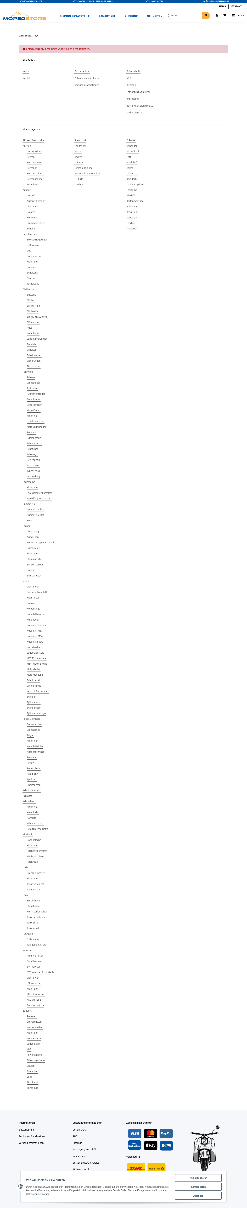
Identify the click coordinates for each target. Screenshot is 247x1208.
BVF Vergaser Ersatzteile (40, 972)
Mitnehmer (33, 184)
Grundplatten (34, 1022)
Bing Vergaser (34, 961)
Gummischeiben (35, 509)
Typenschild (33, 471)
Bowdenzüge (30, 234)
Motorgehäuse (35, 675)
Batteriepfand (82, 71)
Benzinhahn (33, 900)
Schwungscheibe (36, 1060)
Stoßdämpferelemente (39, 498)
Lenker (26, 526)
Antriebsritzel (34, 151)
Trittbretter (33, 465)
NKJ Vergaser (34, 1000)
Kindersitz (132, 173)
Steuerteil (32, 1071)
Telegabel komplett (37, 945)
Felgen (30, 735)
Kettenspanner (35, 179)
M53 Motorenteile (37, 658)
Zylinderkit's (33, 702)
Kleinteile (32, 262)
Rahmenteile (34, 438)
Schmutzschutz (35, 823)
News (222, 6)
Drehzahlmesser (36, 873)
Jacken (78, 157)
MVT (29, 1049)
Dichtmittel (132, 151)
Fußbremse (33, 245)
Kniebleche (33, 812)
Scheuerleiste (34, 443)
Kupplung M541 (35, 636)
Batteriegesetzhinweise (139, 106)
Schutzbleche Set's (37, 829)
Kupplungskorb (35, 642)
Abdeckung (33, 531)
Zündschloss (33, 366)
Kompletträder (35, 746)
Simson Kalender (84, 168)
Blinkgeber (33, 311)
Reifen (30, 763)
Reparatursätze (35, 1005)
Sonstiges (132, 217)
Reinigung (132, 206)
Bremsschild (33, 730)
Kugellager (33, 620)
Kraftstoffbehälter (37, 911)
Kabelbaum (33, 333)
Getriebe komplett (37, 592)
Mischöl (130, 195)
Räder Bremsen (31, 719)
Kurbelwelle (33, 647)
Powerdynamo (34, 1055)
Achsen (31, 377)
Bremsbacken (34, 724)
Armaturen (33, 537)
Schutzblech (29, 801)
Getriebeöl (132, 162)
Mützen (79, 162)
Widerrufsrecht (134, 112)
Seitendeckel (34, 460)
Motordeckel (33, 669)
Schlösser (28, 796)
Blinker (31, 300)
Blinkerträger (34, 306)
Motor (26, 581)
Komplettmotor (35, 614)
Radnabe (32, 757)
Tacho (26, 867)
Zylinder (31, 697)
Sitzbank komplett (37, 851)
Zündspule (32, 1088)
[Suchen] (185, 15)
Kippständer (33, 410)
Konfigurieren (198, 1186)
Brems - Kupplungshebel (40, 542)
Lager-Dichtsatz (35, 653)
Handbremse (34, 256)
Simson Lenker (35, 564)
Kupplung (32, 267)
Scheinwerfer (34, 355)
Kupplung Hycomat (37, 625)
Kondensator (34, 1038)
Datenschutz (133, 71)
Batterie (31, 295)
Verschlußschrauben (38, 691)
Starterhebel (34, 575)
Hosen (78, 151)
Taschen (79, 184)
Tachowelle (33, 284)
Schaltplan (132, 212)
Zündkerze (32, 1082)
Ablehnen (198, 1195)
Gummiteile (29, 504)
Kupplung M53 (35, 631)
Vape (29, 1077)
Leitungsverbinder (37, 339)
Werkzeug (131, 228)
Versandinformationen (87, 85)
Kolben (31, 603)
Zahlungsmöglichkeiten (87, 78)
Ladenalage (33, 1044)
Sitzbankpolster (35, 856)
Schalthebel (33, 680)
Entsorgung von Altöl (138, 92)
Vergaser (27, 950)
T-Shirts (79, 179)
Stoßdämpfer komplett (39, 493)
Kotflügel (32, 818)
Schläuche (32, 774)
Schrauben (32, 449)
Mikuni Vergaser (35, 994)
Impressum (132, 99)
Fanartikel (80, 146)
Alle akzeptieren (198, 1178)
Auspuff (27, 190)
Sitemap (131, 85)
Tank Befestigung (36, 917)
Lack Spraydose (135, 184)
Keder (30, 520)
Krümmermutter (36, 223)
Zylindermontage (36, 713)
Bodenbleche (34, 840)
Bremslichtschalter (37, 317)
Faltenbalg (33, 939)
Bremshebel (33, 383)
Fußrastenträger (36, 394)
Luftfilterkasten (35, 421)
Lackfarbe (131, 190)
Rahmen (31, 432)
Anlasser (31, 1016)
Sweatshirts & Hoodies (87, 173)
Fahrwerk (28, 372)
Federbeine (29, 482)
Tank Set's (32, 923)
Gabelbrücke (33, 399)
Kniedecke (132, 179)
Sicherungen (34, 361)
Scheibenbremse (32, 790)
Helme (129, 168)
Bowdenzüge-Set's (37, 239)
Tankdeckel (33, 928)
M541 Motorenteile (37, 664)
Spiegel (31, 570)
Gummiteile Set (35, 515)
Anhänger (131, 146)
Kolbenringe (33, 609)
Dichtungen (33, 206)
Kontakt (236, 6)
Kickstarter (33, 598)
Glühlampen (33, 322)
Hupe (29, 328)
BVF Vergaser (34, 967)
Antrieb (27, 146)
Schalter (31, 350)
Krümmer (32, 217)
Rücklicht (32, 344)
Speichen (32, 779)
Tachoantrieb (34, 889)
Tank (25, 895)
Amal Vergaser (35, 956)
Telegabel (28, 934)
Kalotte (31, 212)
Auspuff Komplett (37, 201)
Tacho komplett (35, 884)
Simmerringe (34, 686)
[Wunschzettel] (225, 15)
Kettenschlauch (35, 173)
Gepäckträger (34, 405)
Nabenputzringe (35, 752)
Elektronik (28, 289)
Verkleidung (33, 476)
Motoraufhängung (37, 427)
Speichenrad (34, 785)
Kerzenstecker (35, 1027)
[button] (217, 15)
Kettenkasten (34, 162)
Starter (31, 278)
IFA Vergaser (34, 983)
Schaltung (32, 273)
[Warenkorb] (238, 15)
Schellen (31, 228)
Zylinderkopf (34, 708)
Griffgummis (33, 548)
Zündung (27, 1011)
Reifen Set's (33, 768)
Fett (128, 157)
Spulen (31, 1066)
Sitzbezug (32, 862)
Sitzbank (27, 834)
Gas (29, 251)
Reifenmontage (135, 201)
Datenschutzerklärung (37, 1194)
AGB (128, 78)
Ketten (31, 157)
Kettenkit (32, 168)
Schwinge (32, 454)
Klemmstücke (34, 559)
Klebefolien (33, 906)
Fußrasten (32, 388)
